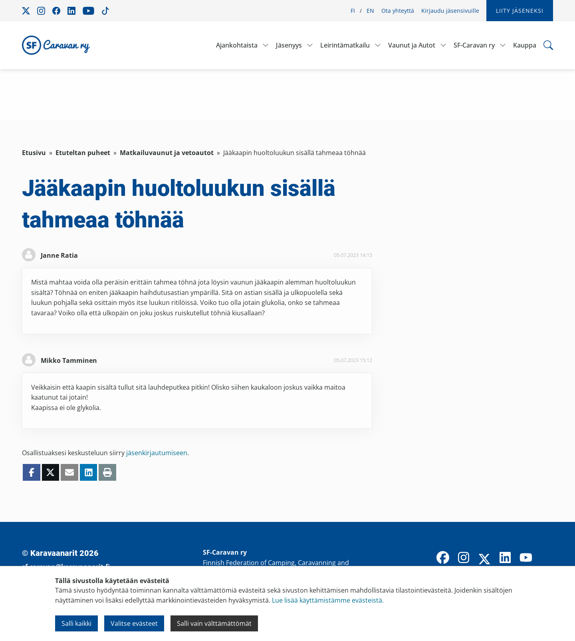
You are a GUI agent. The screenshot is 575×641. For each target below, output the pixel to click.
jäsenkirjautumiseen (156, 452)
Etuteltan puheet (83, 152)
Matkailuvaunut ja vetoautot (167, 152)
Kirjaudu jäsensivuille (450, 10)
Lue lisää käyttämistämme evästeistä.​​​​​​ (328, 600)
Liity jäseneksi (519, 10)
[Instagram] (463, 558)
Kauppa (524, 45)
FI (353, 10)
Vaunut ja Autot (411, 45)
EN (370, 10)
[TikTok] (546, 558)
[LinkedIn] (505, 558)
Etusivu (34, 152)
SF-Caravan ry (474, 45)
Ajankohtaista (237, 45)
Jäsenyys (289, 45)
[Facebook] (442, 558)
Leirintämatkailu (345, 45)
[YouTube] (525, 558)
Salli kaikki (76, 623)
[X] (484, 560)
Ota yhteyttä (397, 10)
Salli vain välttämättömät (214, 623)
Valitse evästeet (134, 623)
